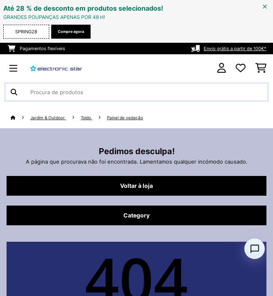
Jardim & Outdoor (48, 117)
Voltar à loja (136, 186)
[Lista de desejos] (241, 68)
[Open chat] (254, 248)
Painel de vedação (125, 117)
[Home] (20, 117)
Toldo (86, 117)
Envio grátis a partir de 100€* (235, 48)
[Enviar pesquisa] (14, 92)
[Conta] (221, 68)
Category (136, 215)
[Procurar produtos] (136, 92)
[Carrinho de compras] (260, 68)
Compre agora (71, 31)
